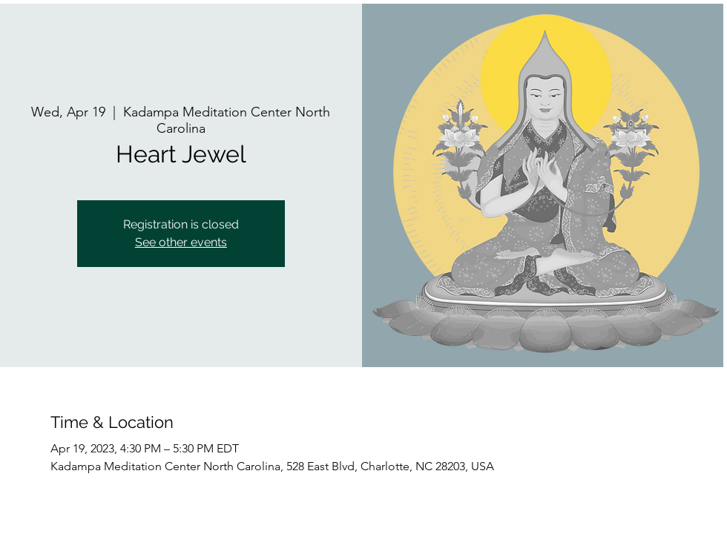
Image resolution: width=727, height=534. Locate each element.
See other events (181, 242)
